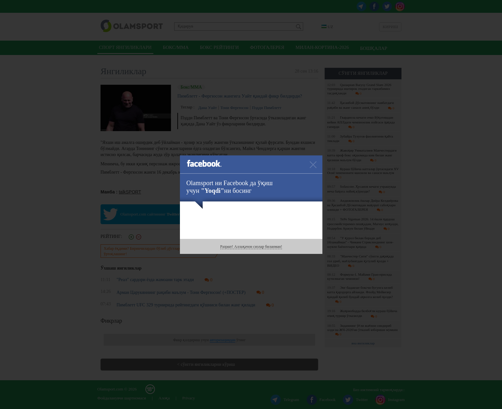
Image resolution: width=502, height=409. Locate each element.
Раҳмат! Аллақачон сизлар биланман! (251, 246)
